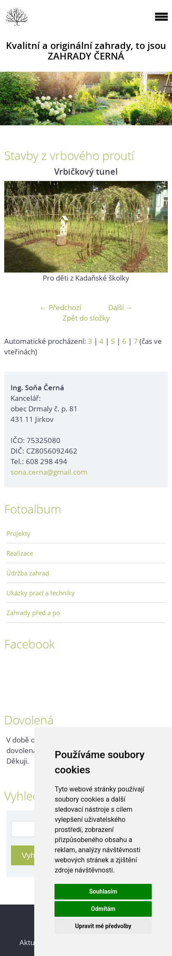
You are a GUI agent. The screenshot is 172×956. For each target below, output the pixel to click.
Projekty (18, 533)
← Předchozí (60, 307)
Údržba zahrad (27, 573)
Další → (120, 307)
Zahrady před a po (33, 612)
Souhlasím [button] (103, 891)
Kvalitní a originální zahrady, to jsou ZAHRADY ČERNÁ (86, 50)
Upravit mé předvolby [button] (103, 926)
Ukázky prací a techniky (40, 593)
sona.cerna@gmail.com (49, 472)
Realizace (19, 553)
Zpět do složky (86, 318)
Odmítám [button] (103, 908)
